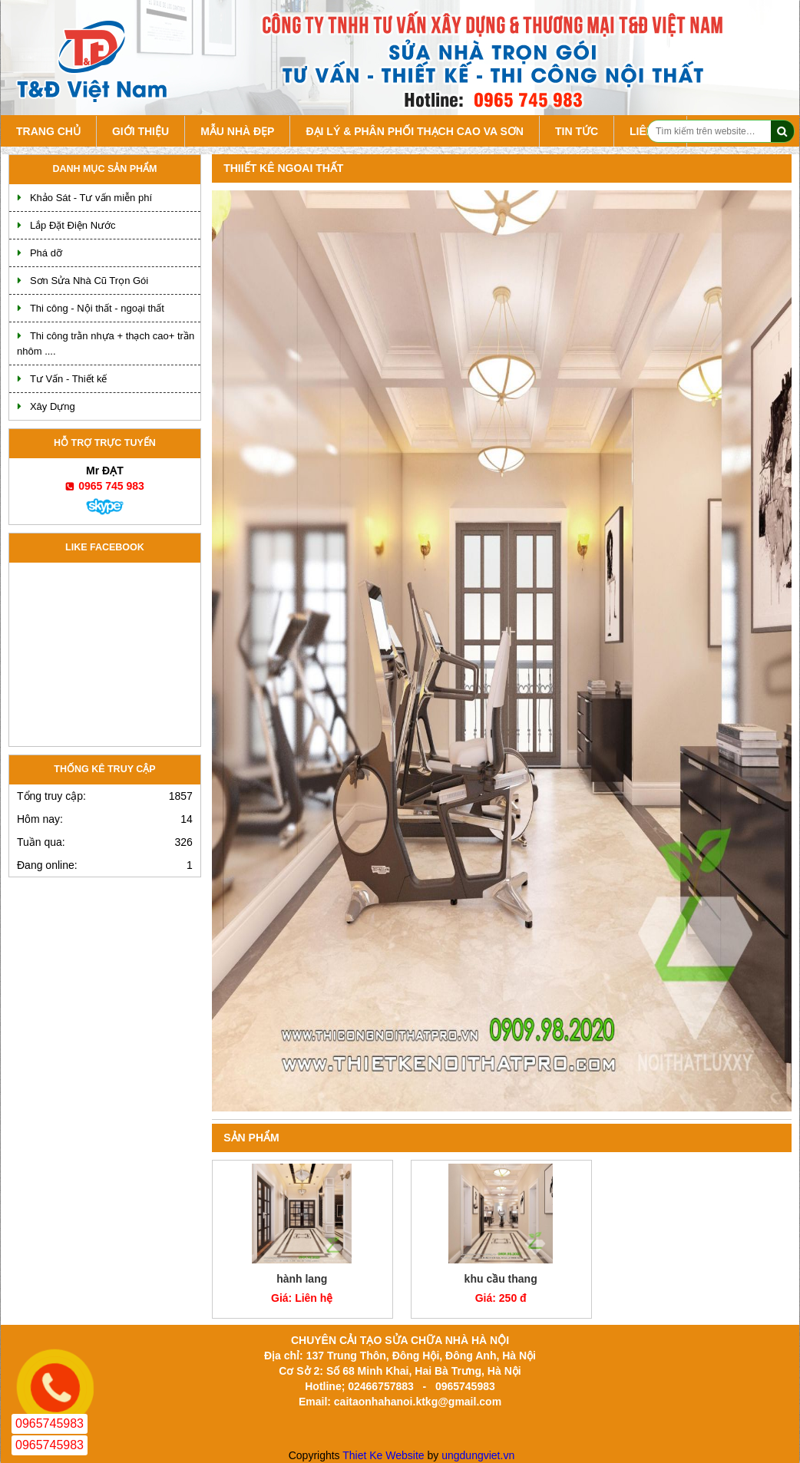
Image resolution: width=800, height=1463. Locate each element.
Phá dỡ (46, 253)
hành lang (301, 1279)
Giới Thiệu (140, 131)
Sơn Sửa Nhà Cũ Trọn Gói (89, 280)
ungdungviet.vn (477, 1455)
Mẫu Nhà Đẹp (237, 131)
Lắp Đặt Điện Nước (73, 225)
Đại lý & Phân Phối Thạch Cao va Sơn (414, 131)
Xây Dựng (52, 406)
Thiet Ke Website (383, 1455)
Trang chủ (48, 131)
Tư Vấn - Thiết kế (68, 379)
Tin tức (576, 131)
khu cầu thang (500, 1279)
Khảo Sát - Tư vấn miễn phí (91, 197)
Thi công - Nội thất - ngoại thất (97, 308)
